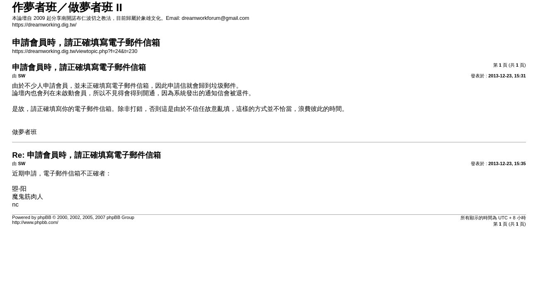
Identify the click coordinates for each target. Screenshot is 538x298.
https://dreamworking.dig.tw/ (44, 25)
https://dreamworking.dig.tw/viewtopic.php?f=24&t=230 (74, 51)
